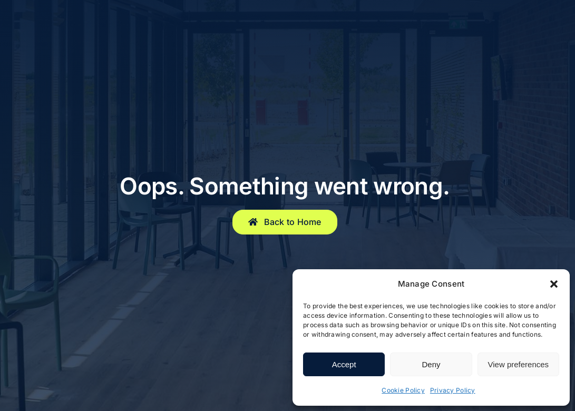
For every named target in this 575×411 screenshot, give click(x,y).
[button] (554, 284)
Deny (431, 364)
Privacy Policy (452, 390)
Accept (344, 364)
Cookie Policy (403, 390)
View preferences (518, 364)
